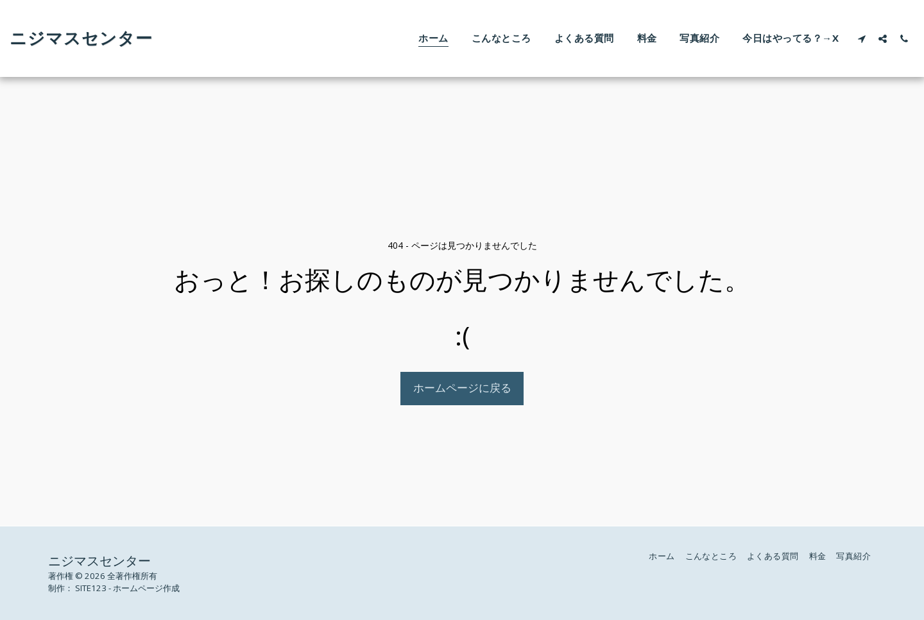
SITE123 (91, 588)
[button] (861, 38)
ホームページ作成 (146, 588)
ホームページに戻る (462, 387)
